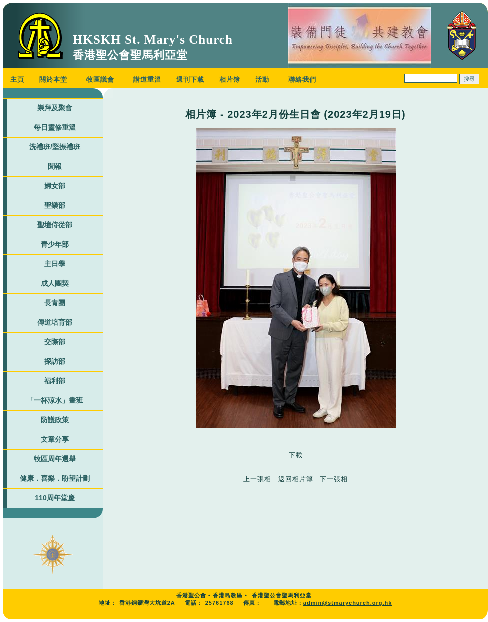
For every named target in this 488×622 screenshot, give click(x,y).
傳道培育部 (54, 322)
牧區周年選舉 (55, 459)
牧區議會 (100, 79)
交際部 (54, 342)
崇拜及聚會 (54, 108)
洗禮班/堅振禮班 (54, 147)
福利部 (54, 381)
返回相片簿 (295, 479)
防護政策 (55, 420)
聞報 (55, 166)
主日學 (54, 264)
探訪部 (54, 361)
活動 (262, 79)
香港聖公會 (191, 595)
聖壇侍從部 (54, 225)
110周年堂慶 (54, 498)
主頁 (17, 79)
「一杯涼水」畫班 (55, 400)
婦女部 (54, 186)
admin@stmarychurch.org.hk (347, 603)
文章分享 (55, 439)
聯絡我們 (302, 79)
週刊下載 (190, 79)
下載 (296, 455)
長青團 (54, 303)
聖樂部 (54, 205)
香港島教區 (228, 595)
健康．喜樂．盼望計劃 (55, 478)
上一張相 (257, 479)
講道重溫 (147, 79)
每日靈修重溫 (55, 127)
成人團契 (55, 283)
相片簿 (229, 79)
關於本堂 (53, 79)
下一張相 (334, 479)
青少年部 (55, 244)
